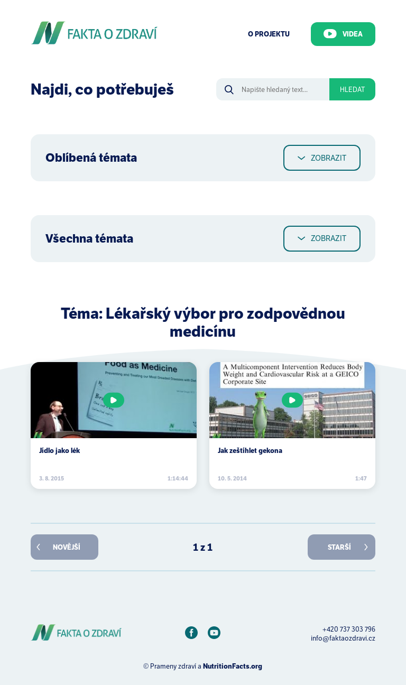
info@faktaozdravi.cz (343, 638)
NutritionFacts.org (232, 666)
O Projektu (269, 34)
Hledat (352, 89)
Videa (343, 34)
